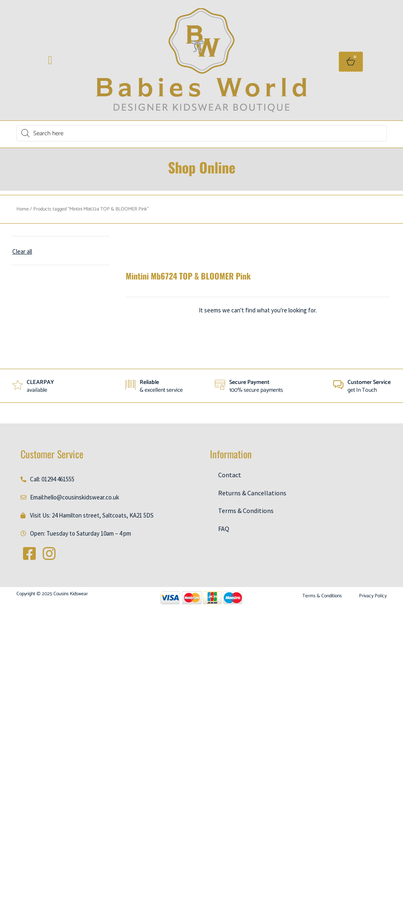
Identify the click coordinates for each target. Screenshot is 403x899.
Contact (229, 475)
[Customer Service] (338, 385)
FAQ (223, 529)
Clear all (22, 251)
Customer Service (369, 382)
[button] (50, 60)
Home (22, 209)
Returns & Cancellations (252, 493)
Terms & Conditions (246, 510)
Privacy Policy (373, 596)
